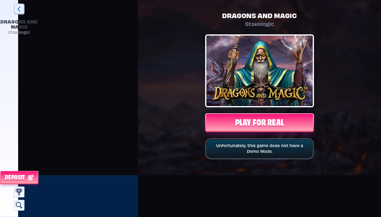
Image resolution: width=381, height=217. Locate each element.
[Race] (19, 192)
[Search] (19, 205)
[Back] (19, 9)
